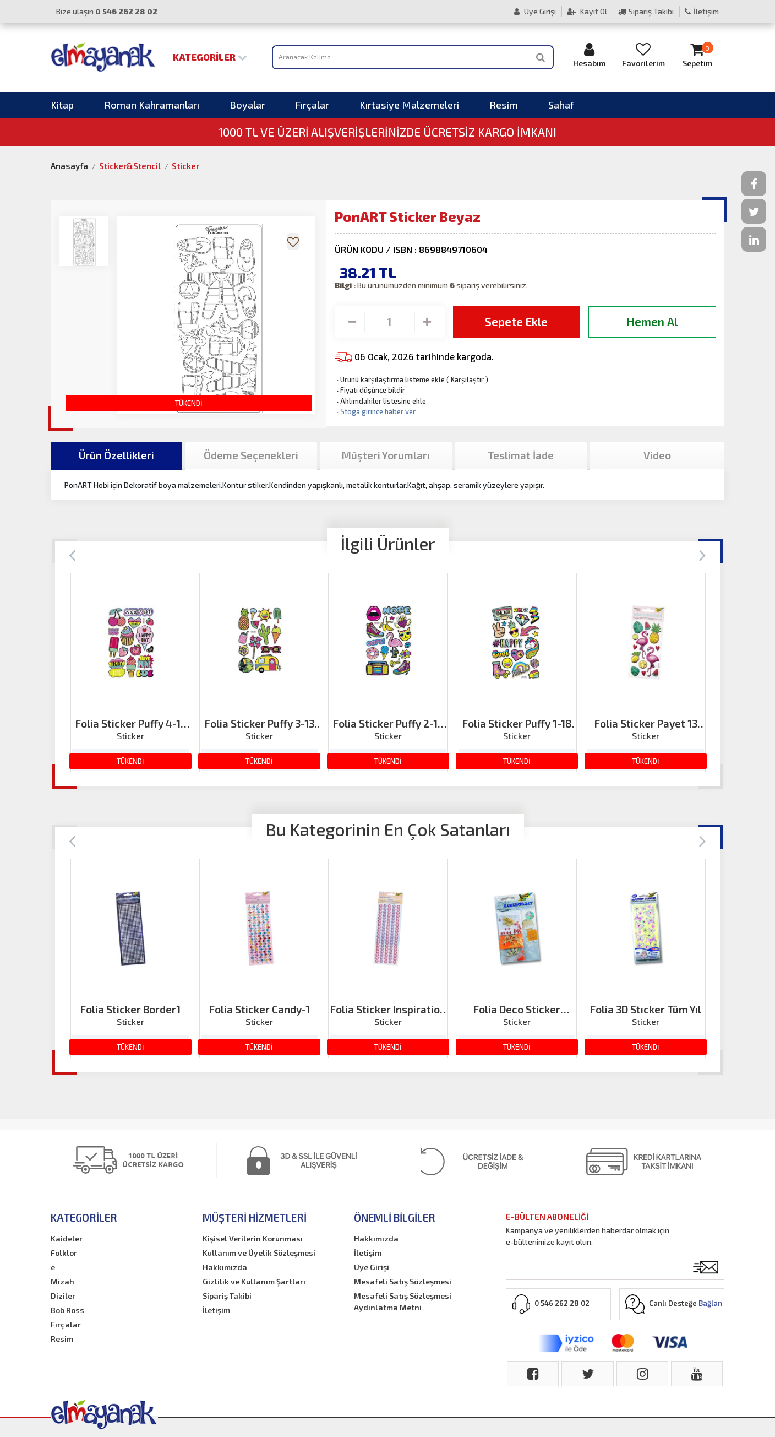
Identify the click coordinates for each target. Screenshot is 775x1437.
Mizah (62, 1281)
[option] (130, 672)
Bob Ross (67, 1310)
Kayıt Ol (587, 11)
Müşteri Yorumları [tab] (386, 455)
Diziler (63, 1295)
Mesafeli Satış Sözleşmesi (402, 1281)
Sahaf (561, 105)
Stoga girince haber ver (375, 411)
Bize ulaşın (106, 11)
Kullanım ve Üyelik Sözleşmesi (259, 1252)
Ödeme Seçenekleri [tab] (251, 455)
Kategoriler (210, 56)
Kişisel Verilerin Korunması (253, 1238)
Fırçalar (312, 105)
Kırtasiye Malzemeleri (409, 105)
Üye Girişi (535, 11)
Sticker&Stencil (130, 166)
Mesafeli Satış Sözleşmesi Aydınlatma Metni (402, 1301)
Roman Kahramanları (151, 105)
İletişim (702, 11)
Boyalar (247, 105)
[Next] (702, 554)
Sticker (185, 166)
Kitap (62, 105)
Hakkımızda (225, 1267)
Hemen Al (652, 321)
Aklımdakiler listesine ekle (380, 401)
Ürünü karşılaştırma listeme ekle (390, 379)
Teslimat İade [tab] (521, 455)
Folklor (64, 1252)
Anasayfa (69, 166)
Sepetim (697, 55)
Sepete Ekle (516, 321)
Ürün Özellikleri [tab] (116, 455)
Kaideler (67, 1238)
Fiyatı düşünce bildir (370, 390)
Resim (503, 105)
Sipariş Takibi (646, 11)
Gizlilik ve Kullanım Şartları (254, 1281)
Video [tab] (657, 455)
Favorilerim (643, 55)
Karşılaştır (467, 379)
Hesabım (589, 55)
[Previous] (72, 554)
